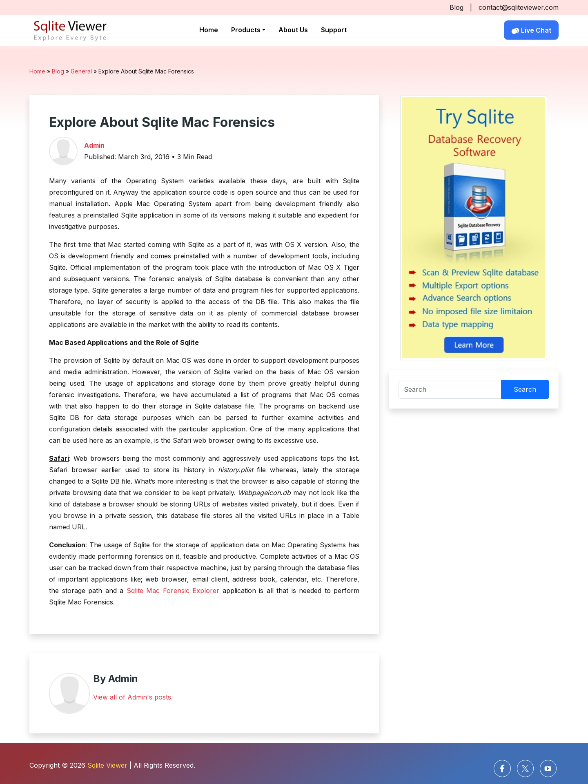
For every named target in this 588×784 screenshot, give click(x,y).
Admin (94, 145)
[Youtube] (548, 768)
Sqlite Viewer (107, 765)
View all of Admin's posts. (133, 697)
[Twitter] (525, 768)
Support (334, 30)
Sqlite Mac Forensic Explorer (173, 590)
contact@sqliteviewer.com (519, 7)
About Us (293, 30)
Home (208, 30)
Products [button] (246, 30)
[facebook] (502, 768)
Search (525, 389)
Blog (456, 7)
